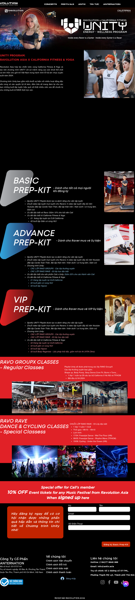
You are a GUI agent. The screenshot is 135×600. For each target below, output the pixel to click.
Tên (101, 505)
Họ (69, 505)
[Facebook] (109, 582)
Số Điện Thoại (75, 524)
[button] (119, 191)
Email (71, 514)
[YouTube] (116, 582)
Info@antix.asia (106, 566)
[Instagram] (102, 582)
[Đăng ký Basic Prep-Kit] (116, 544)
